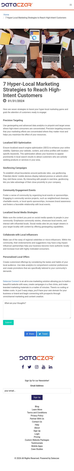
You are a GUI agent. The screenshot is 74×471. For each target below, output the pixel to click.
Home (6, 14)
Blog (37, 406)
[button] (70, 5)
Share (30, 334)
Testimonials (37, 443)
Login (36, 434)
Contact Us (37, 422)
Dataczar (55, 458)
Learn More (37, 409)
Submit (8, 322)
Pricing (37, 437)
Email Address (36, 386)
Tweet (43, 334)
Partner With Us (37, 418)
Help (37, 425)
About (37, 428)
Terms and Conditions (37, 412)
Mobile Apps (37, 446)
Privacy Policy (37, 415)
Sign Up (37, 431)
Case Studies (37, 449)
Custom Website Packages (37, 440)
